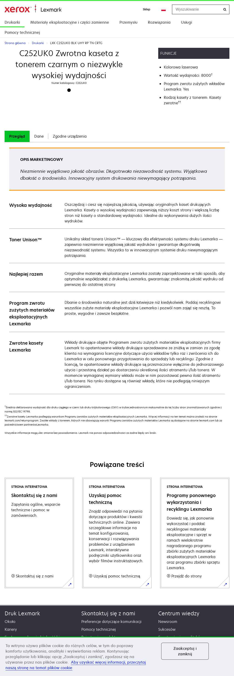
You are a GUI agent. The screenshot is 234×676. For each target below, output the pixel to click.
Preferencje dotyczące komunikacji (111, 621)
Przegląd (17, 136)
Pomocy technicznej (22, 32)
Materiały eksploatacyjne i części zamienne (69, 22)
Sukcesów (166, 629)
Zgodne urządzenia (70, 136)
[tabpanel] (117, 270)
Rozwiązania (159, 22)
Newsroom (167, 621)
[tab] (17, 136)
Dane (39, 136)
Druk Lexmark (22, 613)
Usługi (186, 22)
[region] (117, 656)
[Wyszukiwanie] (224, 9)
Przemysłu (128, 22)
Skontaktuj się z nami (108, 613)
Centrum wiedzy (178, 613)
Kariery (11, 629)
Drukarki (12, 22)
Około (10, 621)
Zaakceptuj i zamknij (185, 651)
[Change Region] (163, 9)
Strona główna (33, 9)
